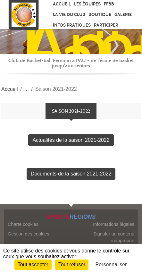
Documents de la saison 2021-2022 (71, 173)
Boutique (99, 14)
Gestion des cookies (28, 233)
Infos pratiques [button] (72, 25)
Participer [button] (106, 25)
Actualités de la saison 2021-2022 (70, 140)
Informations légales (113, 224)
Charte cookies (23, 224)
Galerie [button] (123, 14)
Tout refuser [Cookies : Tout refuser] (71, 264)
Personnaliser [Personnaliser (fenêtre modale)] (111, 264)
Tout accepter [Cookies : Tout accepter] (33, 264)
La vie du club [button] (69, 14)
